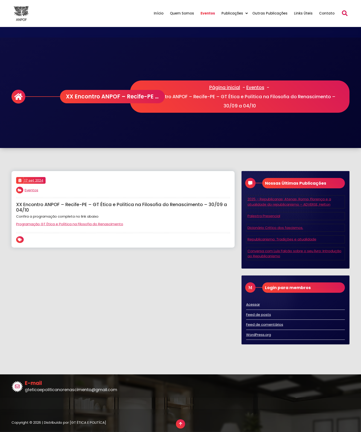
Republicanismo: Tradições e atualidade (281, 239)
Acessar (253, 304)
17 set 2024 (30, 180)
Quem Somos (182, 13)
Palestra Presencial (263, 215)
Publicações (232, 13)
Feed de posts (258, 314)
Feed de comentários (264, 324)
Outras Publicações (270, 13)
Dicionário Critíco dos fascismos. (275, 227)
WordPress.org (258, 334)
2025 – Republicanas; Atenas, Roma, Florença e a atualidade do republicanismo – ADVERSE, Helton (289, 202)
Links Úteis (303, 13)
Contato (327, 13)
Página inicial (224, 87)
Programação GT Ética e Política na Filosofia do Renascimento (69, 224)
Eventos (208, 13)
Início (158, 13)
